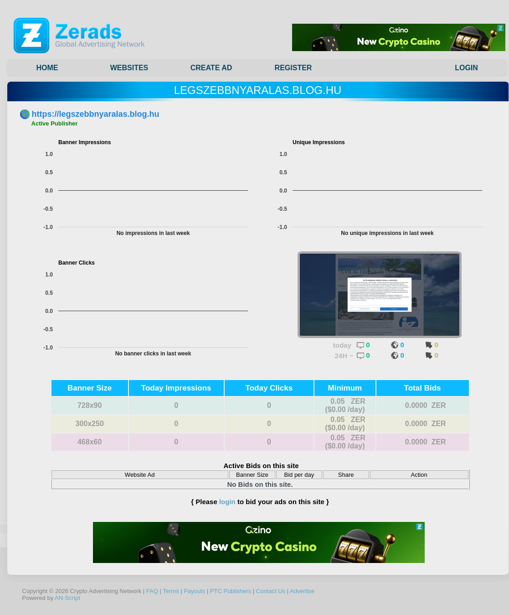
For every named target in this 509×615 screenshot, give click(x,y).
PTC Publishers (230, 591)
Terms (171, 591)
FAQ (152, 591)
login (227, 502)
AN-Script (67, 597)
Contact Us (270, 591)
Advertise (302, 591)
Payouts (194, 591)
